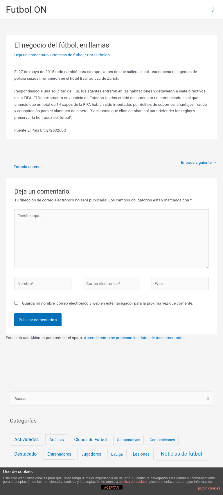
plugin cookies (209, 488)
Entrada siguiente (199, 162)
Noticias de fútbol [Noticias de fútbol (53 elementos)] (181, 454)
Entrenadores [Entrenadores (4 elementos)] (59, 454)
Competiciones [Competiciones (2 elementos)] (162, 440)
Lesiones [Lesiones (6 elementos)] (141, 454)
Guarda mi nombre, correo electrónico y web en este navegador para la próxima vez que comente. (107, 303)
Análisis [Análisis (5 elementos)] (56, 439)
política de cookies (133, 482)
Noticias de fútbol (68, 54)
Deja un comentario (31, 54)
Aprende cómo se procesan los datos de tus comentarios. (135, 337)
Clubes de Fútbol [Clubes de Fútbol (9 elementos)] (90, 439)
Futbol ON (26, 9)
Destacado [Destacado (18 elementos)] (25, 454)
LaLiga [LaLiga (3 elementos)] (117, 454)
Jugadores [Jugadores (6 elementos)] (91, 454)
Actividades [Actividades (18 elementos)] (26, 439)
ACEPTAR (111, 487)
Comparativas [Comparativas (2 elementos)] (128, 440)
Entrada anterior (25, 166)
